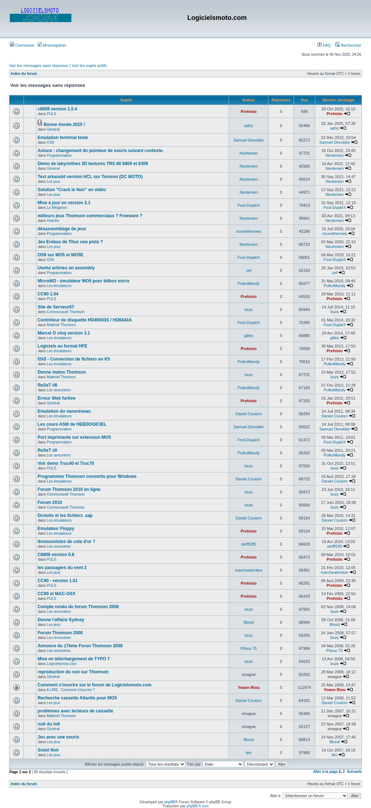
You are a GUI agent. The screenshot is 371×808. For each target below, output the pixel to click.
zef (248, 270)
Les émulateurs (59, 286)
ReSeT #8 (47, 385)
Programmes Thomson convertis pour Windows (87, 476)
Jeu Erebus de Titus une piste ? (70, 241)
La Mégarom (57, 208)
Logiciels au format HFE (62, 346)
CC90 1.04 (48, 293)
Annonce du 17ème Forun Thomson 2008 (80, 645)
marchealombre (248, 570)
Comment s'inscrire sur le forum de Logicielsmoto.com (94, 684)
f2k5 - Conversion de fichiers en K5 (74, 359)
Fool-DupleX (249, 205)
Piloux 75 (249, 648)
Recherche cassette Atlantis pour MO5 (77, 697)
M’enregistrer (52, 45)
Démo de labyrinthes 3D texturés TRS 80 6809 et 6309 (93, 163)
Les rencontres (59, 390)
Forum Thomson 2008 (60, 632)
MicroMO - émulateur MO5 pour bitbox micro (84, 280)
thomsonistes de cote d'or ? (67, 541)
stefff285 (248, 544)
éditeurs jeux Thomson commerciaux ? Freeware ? (90, 215)
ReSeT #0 (47, 450)
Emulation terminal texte (63, 137)
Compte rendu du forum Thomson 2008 (78, 606)
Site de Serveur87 (56, 307)
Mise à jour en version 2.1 (64, 202)
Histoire (53, 221)
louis (249, 309)
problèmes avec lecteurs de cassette (75, 711)
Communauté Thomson (65, 312)
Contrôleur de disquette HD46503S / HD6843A (85, 320)
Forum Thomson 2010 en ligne (69, 489)
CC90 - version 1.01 (58, 580)
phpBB (169, 802)
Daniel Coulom (248, 414)
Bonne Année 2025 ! (64, 124)
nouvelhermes (248, 231)
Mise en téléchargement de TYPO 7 (74, 658)
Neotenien (248, 153)
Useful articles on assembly (66, 267)
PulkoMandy (249, 283)
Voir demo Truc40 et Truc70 (66, 463)
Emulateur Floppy (56, 528)
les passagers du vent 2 (62, 567)
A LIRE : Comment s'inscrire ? (71, 690)
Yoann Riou (248, 687)
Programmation (59, 155)
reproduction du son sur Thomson (73, 671)
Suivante (354, 772)
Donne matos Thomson (62, 372)
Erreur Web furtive (56, 398)
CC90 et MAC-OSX (57, 593)
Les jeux (53, 182)
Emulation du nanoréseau (64, 411)
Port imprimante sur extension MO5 (74, 437)
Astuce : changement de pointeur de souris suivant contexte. (101, 150)
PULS (51, 114)
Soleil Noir (48, 750)
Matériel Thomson (61, 325)
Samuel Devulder (248, 140)
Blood (248, 622)
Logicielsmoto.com (62, 664)
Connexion (22, 45)
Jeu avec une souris (58, 737)
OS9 (50, 142)
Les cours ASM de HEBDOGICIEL (72, 424)
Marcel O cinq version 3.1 (64, 333)
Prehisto (249, 111)
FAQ (324, 45)
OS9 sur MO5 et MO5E (61, 254)
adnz (248, 125)
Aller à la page (325, 772)
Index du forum (24, 74)
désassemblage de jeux (62, 228)
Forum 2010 (50, 502)
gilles (248, 335)
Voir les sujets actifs (89, 65)
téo (248, 752)
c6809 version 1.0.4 (57, 108)
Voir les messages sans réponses (38, 65)
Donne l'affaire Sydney (61, 619)
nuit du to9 (49, 724)
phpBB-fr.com (198, 806)
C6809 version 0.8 (56, 554)
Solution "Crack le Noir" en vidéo (72, 189)
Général (53, 129)
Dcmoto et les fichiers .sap (65, 515)
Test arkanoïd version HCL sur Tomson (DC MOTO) (90, 176)
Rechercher (348, 45)
